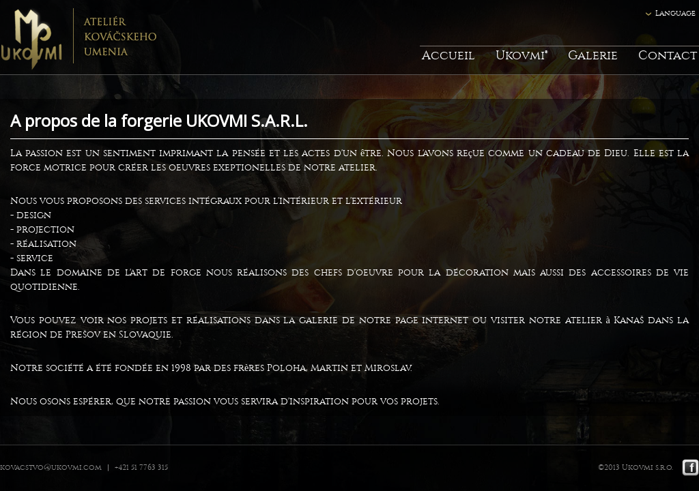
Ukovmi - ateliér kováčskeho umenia (78, 37)
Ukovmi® (521, 55)
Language (675, 13)
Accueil (448, 55)
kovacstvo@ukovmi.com (51, 467)
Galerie (593, 55)
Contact (667, 55)
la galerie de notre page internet (375, 320)
